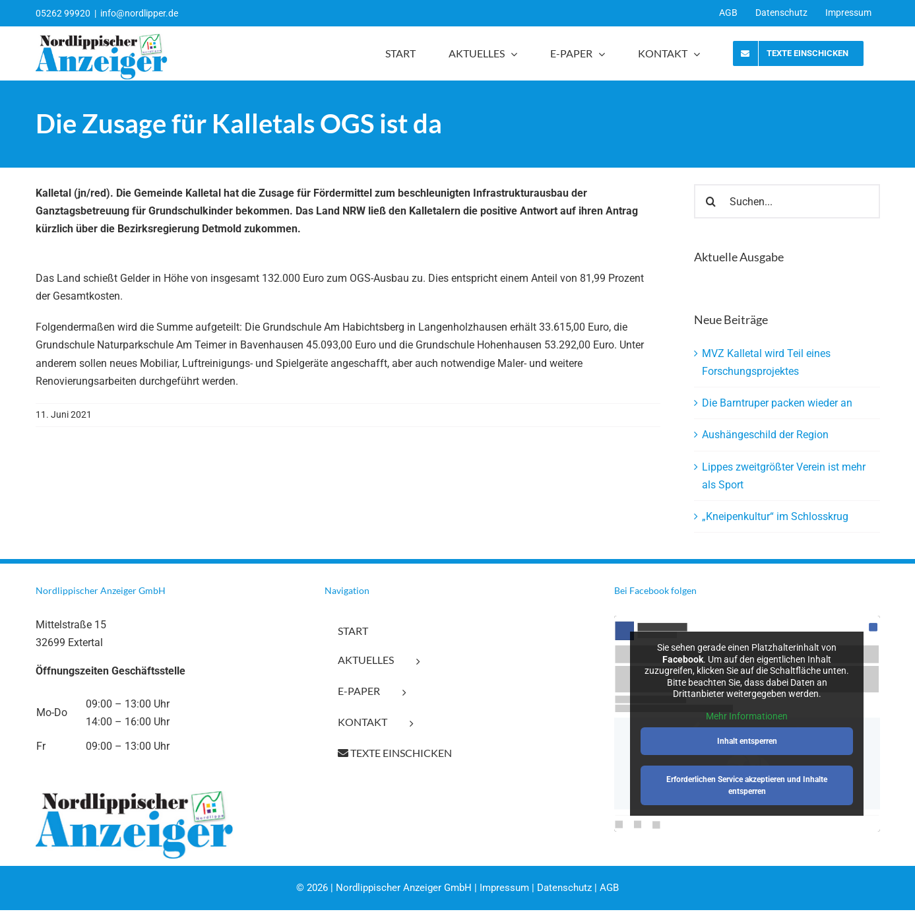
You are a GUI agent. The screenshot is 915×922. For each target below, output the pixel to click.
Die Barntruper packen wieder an (777, 403)
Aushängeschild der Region (765, 434)
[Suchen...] (787, 201)
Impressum (504, 888)
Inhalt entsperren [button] (747, 741)
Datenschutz (564, 888)
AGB (609, 888)
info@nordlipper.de (139, 13)
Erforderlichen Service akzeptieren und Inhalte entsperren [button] (746, 785)
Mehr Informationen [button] (747, 716)
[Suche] (711, 201)
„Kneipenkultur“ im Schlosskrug (775, 516)
